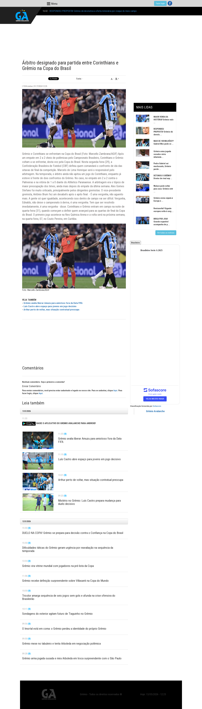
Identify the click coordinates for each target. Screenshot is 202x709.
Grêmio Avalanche (155, 411)
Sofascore (157, 406)
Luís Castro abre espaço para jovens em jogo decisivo (50, 306)
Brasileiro (135, 243)
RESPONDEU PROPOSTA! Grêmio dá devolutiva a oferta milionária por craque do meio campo (93, 11)
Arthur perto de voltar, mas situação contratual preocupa (51, 309)
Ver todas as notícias (165, 233)
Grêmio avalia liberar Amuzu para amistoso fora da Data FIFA (53, 303)
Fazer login (160, 3)
